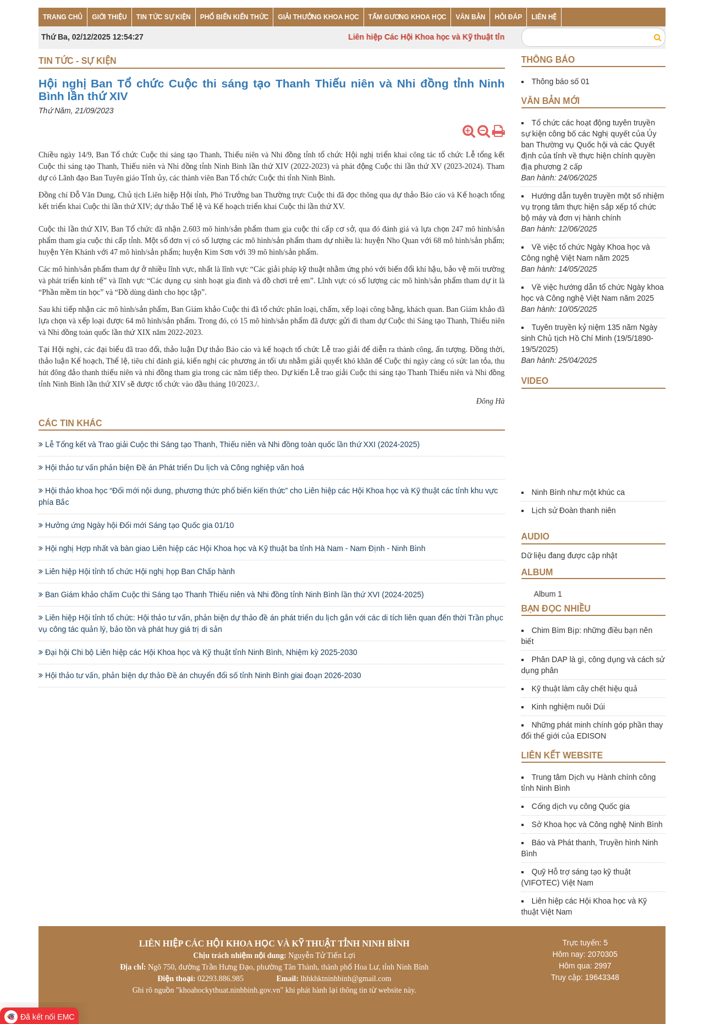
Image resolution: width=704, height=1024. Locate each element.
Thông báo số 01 (561, 81)
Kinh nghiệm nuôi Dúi (568, 706)
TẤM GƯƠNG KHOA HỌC (408, 17)
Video (535, 381)
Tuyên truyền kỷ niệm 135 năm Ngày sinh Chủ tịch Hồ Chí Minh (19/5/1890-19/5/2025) (589, 338)
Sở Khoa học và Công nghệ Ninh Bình (597, 824)
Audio (535, 536)
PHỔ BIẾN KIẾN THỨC (234, 17)
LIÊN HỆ (544, 17)
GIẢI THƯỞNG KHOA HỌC (318, 17)
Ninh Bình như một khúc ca (578, 492)
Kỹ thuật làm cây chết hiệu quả (584, 688)
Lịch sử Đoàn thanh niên (574, 510)
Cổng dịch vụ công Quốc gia (581, 806)
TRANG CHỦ (62, 17)
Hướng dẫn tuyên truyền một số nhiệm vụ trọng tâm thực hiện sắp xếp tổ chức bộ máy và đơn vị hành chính (592, 206)
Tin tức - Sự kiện (77, 60)
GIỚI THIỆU (109, 17)
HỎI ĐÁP (508, 17)
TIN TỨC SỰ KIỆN (163, 17)
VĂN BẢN (470, 17)
